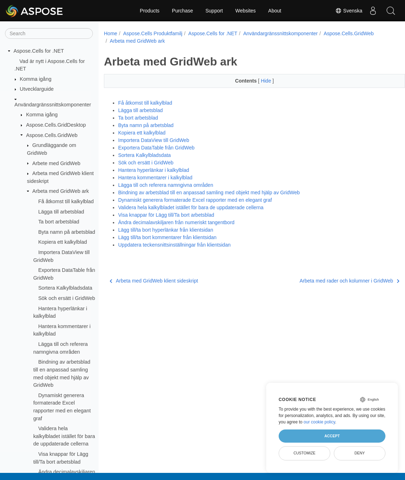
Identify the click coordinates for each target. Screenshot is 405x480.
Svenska (348, 10)
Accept (332, 436)
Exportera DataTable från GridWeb (156, 148)
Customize (305, 453)
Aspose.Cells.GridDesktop (56, 125)
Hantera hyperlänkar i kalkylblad (153, 170)
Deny (359, 453)
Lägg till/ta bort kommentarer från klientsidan (167, 237)
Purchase (182, 11)
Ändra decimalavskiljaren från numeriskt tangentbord (176, 222)
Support (214, 11)
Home (110, 33)
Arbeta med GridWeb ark (60, 191)
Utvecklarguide (37, 89)
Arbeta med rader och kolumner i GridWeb (328, 281)
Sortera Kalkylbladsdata (65, 288)
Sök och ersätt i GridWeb (66, 298)
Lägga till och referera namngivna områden (165, 185)
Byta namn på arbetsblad (66, 232)
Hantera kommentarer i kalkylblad (155, 177)
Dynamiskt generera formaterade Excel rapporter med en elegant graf (195, 200)
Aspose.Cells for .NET (39, 51)
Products (149, 11)
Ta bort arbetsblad (58, 222)
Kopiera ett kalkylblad (62, 242)
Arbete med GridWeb (56, 163)
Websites (245, 11)
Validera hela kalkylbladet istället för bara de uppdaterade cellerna (64, 436)
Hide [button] (256, 81)
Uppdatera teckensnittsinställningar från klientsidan (174, 245)
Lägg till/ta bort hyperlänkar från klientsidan (165, 230)
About (275, 11)
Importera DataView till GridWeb (153, 140)
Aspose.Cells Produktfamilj (153, 33)
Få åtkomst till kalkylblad (66, 201)
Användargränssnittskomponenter (53, 104)
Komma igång (36, 79)
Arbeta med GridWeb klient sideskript (154, 281)
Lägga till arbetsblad (61, 212)
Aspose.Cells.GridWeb (52, 135)
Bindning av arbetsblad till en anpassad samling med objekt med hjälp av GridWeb (209, 192)
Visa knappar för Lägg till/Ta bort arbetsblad (166, 215)
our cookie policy (319, 422)
